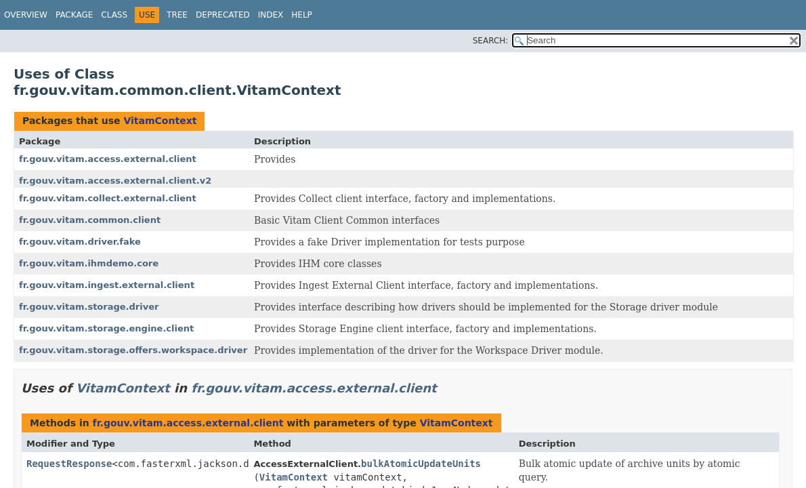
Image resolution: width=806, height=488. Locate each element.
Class (114, 15)
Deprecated (223, 15)
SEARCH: (491, 40)
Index (271, 15)
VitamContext (159, 120)
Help (301, 15)
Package (74, 15)
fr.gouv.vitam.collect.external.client (107, 198)
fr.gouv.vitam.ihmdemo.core (88, 263)
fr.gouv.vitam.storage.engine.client (106, 328)
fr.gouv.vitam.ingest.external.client (106, 285)
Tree (177, 15)
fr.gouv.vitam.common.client (90, 220)
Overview (25, 15)
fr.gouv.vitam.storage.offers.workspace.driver (133, 350)
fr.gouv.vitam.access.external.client (107, 159)
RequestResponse (69, 463)
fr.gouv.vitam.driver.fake (80, 242)
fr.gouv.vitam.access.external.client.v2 (115, 181)
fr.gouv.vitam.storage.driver (88, 307)
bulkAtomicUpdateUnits (421, 463)
